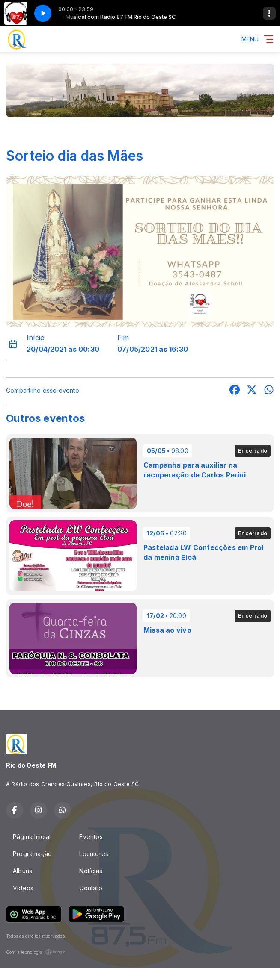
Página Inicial (32, 836)
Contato (90, 888)
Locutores (93, 853)
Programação (32, 853)
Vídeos (23, 888)
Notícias (90, 870)
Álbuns (22, 870)
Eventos (90, 836)
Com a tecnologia (36, 952)
